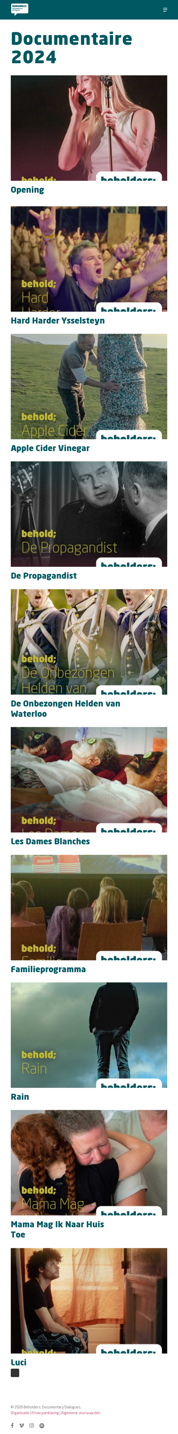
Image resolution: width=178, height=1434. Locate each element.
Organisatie (20, 1413)
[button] (165, 9)
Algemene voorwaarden (80, 1413)
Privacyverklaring (45, 1413)
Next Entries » (15, 1373)
